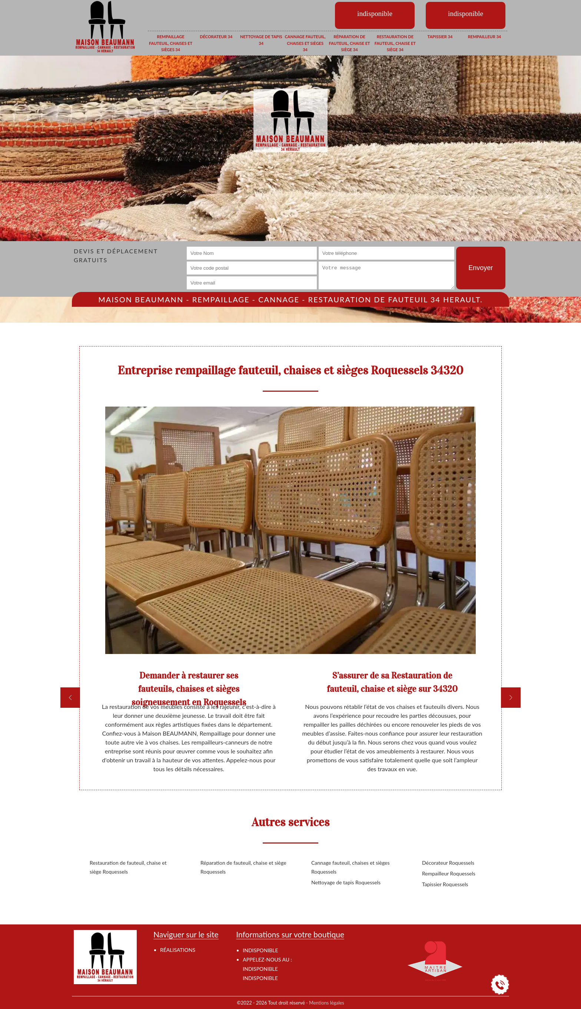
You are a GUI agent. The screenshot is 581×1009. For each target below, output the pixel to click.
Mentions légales (326, 1003)
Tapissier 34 (440, 36)
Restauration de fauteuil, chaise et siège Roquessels (128, 867)
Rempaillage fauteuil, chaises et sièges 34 (170, 43)
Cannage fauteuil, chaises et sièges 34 (305, 43)
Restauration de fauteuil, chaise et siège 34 (395, 43)
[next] (511, 697)
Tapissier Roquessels (445, 884)
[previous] (70, 697)
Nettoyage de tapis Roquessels (346, 882)
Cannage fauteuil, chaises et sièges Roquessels (350, 867)
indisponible (260, 969)
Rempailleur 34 (484, 36)
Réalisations (177, 950)
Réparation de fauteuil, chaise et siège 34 (349, 43)
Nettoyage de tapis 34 (261, 40)
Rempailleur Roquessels (448, 873)
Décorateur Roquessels (448, 863)
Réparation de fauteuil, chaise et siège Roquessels (243, 867)
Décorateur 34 (216, 36)
